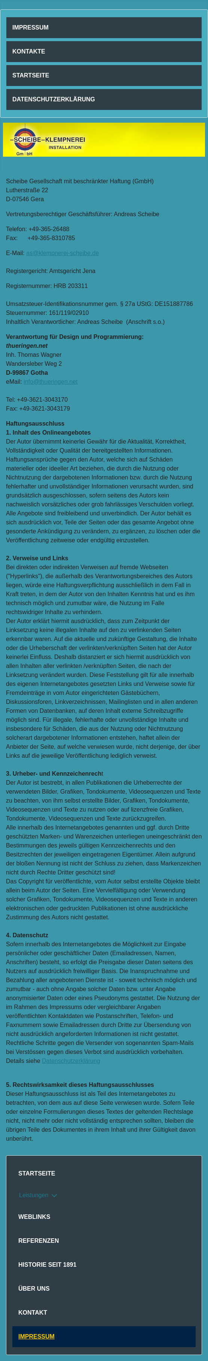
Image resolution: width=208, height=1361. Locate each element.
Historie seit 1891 (47, 1265)
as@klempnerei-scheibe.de (62, 253)
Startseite (30, 75)
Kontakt (32, 1312)
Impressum (30, 27)
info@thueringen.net (50, 381)
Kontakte (28, 51)
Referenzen (38, 1241)
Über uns (34, 1288)
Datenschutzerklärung (53, 99)
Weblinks (34, 1217)
